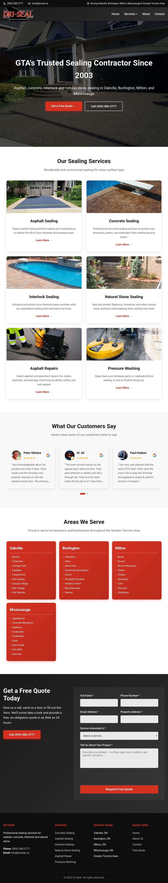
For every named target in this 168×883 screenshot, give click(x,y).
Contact (160, 14)
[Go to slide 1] (82, 494)
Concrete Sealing (64, 833)
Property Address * (132, 712)
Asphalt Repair (63, 856)
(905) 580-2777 (13, 3)
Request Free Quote (119, 789)
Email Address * (89, 712)
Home (115, 14)
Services (130, 14)
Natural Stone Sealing (67, 850)
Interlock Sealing (64, 844)
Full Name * (87, 695)
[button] (30, 473)
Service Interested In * (93, 728)
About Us (138, 838)
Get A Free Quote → (63, 106)
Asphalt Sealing (64, 838)
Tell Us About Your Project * (96, 745)
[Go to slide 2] (87, 494)
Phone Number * (130, 695)
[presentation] (105, 779)
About (146, 14)
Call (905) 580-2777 (104, 106)
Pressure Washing (65, 861)
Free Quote (139, 850)
